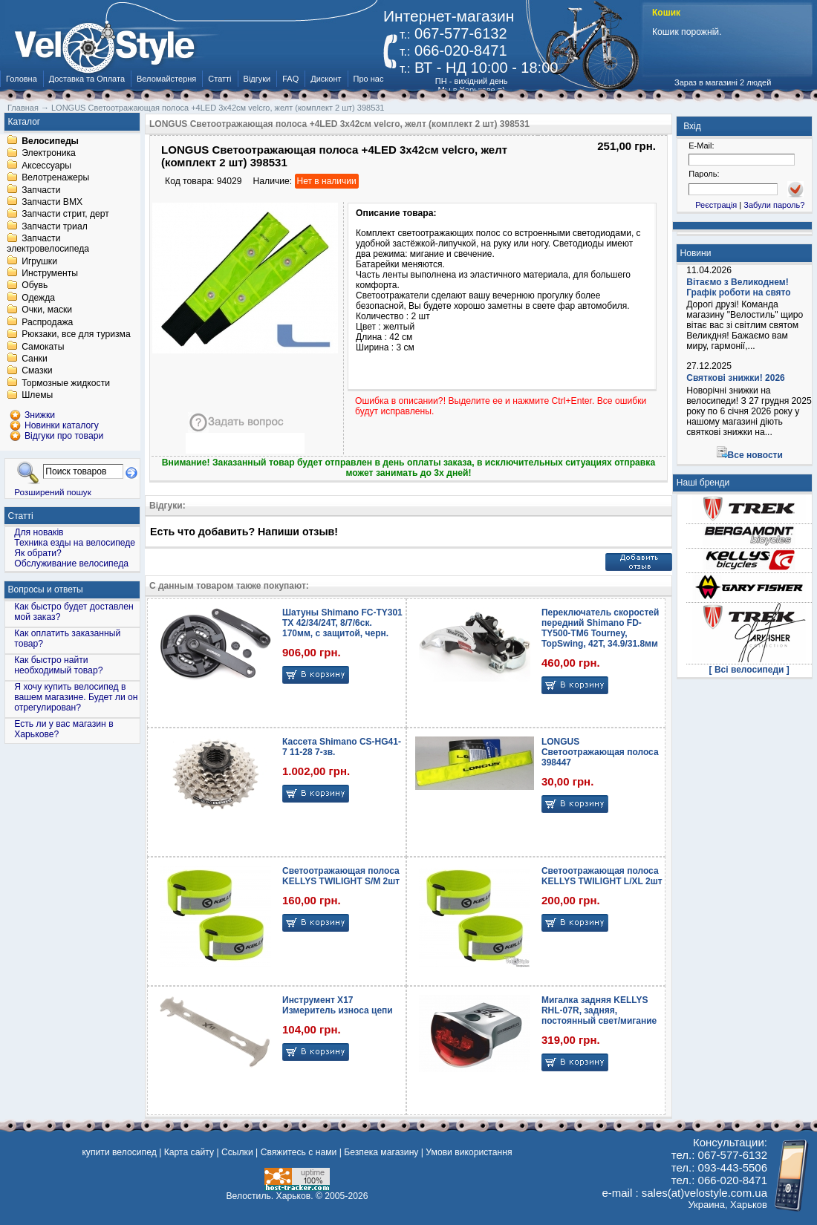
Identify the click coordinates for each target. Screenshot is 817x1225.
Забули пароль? (773, 204)
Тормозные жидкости (66, 383)
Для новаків (38, 532)
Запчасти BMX (52, 202)
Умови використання (469, 1152)
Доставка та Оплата (87, 78)
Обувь (35, 286)
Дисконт (325, 78)
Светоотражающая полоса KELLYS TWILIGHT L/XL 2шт (602, 876)
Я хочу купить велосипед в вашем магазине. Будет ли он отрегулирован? (75, 697)
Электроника (49, 153)
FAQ (290, 78)
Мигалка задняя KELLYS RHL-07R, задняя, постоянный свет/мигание (599, 1010)
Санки (35, 358)
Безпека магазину (381, 1152)
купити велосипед (119, 1152)
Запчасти (41, 190)
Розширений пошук (52, 492)
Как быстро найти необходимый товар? (58, 665)
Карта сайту (189, 1152)
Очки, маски (47, 310)
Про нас (369, 78)
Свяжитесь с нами (299, 1152)
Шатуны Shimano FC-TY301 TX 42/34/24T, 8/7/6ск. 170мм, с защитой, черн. (342, 622)
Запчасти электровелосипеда (48, 244)
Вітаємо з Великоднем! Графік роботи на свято (738, 287)
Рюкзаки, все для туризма (76, 335)
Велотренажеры (55, 178)
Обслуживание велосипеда (71, 563)
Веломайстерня (166, 78)
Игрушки (39, 261)
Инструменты (50, 273)
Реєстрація (716, 204)
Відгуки (257, 78)
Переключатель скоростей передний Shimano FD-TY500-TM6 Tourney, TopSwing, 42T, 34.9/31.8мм (600, 628)
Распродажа (47, 322)
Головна (21, 78)
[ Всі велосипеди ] (749, 669)
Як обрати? (38, 553)
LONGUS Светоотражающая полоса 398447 (600, 752)
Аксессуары (46, 165)
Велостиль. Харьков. (270, 1196)
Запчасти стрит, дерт (65, 214)
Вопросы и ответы (45, 589)
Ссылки (237, 1152)
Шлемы (37, 396)
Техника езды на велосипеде (74, 543)
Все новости (755, 455)
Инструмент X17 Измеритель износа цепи (337, 1005)
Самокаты (43, 347)
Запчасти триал (55, 226)
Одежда (38, 298)
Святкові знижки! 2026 (735, 378)
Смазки (37, 371)
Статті (219, 78)
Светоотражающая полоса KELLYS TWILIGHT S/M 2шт (341, 876)
